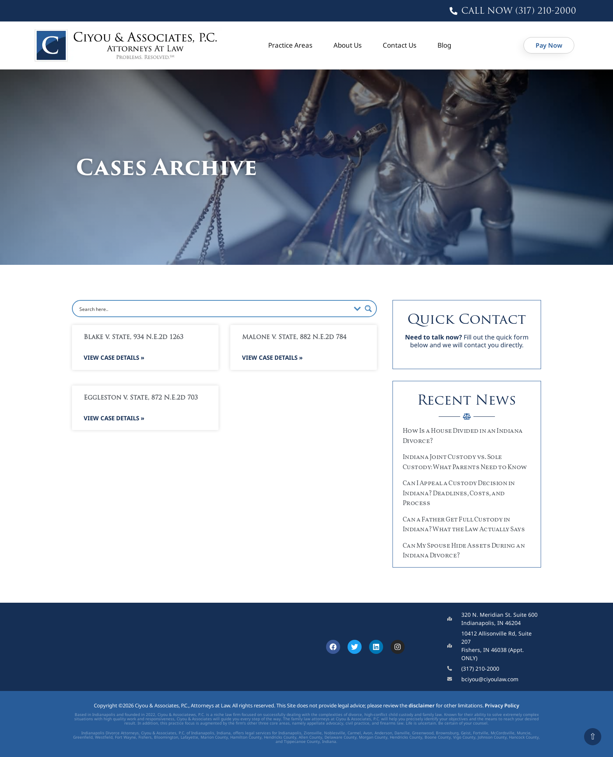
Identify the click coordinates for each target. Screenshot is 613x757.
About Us (347, 45)
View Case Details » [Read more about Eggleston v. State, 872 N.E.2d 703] (114, 418)
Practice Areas (290, 45)
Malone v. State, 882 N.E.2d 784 (294, 337)
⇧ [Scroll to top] (592, 736)
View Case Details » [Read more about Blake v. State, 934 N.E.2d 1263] (114, 357)
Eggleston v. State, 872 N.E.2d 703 (141, 398)
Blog (444, 45)
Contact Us (399, 45)
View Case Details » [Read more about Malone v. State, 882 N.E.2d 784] (272, 357)
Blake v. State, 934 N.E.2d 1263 (133, 337)
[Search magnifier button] (368, 308)
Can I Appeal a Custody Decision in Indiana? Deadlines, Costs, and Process (459, 493)
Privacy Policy (502, 705)
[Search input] (213, 308)
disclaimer (422, 705)
